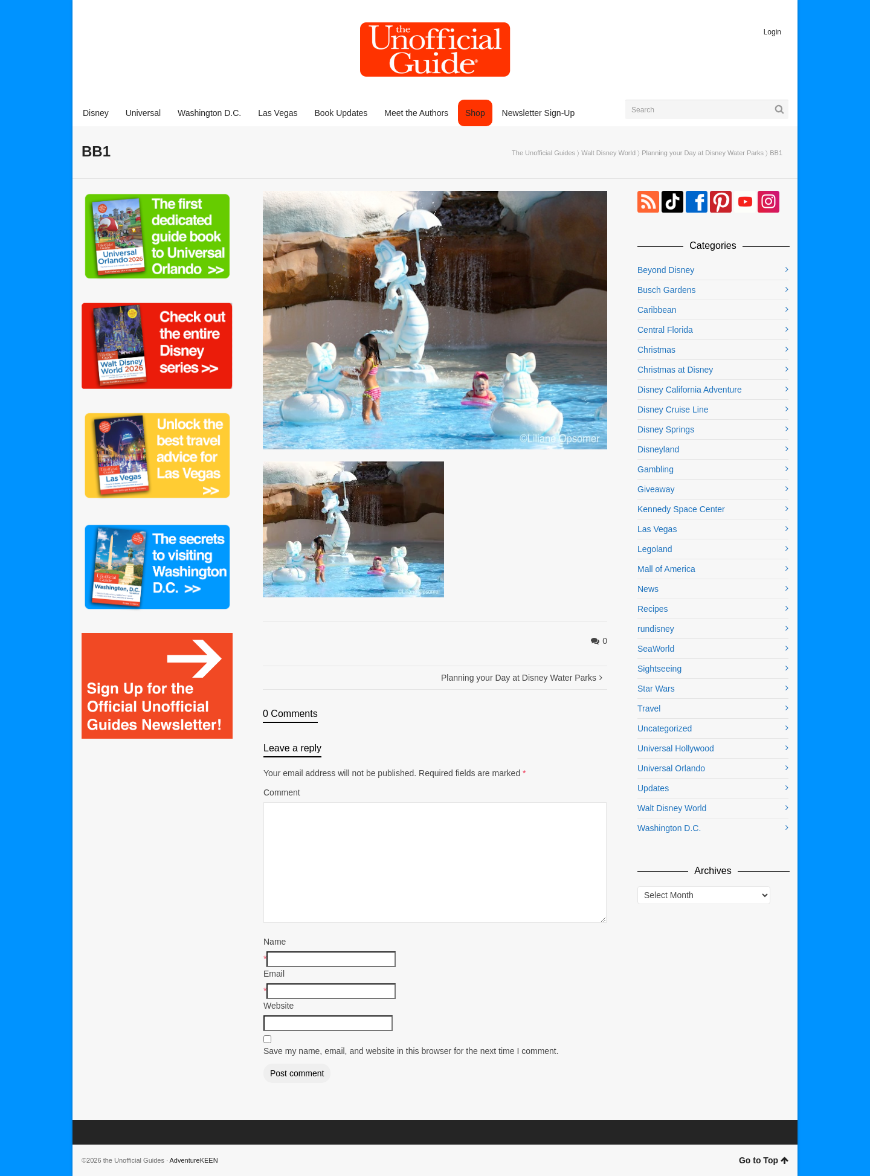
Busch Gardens (666, 290)
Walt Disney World (608, 152)
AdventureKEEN (194, 1160)
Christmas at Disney (675, 369)
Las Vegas (657, 529)
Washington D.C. (669, 828)
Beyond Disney (665, 270)
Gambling (655, 469)
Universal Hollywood (675, 748)
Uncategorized (664, 728)
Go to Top (763, 1160)
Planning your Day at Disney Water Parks (703, 152)
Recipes (652, 609)
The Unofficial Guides (543, 152)
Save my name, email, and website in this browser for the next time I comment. (411, 1051)
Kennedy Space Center (681, 509)
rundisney (655, 629)
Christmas (656, 350)
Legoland (654, 549)
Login (772, 32)
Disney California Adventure (689, 389)
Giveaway (655, 489)
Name (274, 941)
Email (274, 973)
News (648, 589)
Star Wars (656, 688)
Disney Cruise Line (673, 409)
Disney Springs (665, 429)
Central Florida (665, 330)
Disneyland (658, 449)
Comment (281, 792)
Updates (653, 788)
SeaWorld (655, 649)
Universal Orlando (671, 768)
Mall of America (666, 569)
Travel (648, 708)
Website (278, 1006)
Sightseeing (659, 668)
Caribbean (657, 310)
